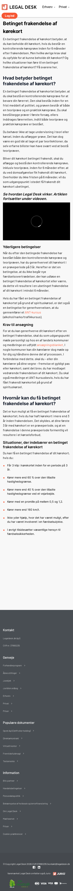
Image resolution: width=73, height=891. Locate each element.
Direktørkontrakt (11, 738)
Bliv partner (8, 780)
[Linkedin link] (39, 867)
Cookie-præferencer (13, 833)
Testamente (9, 761)
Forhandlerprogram (12, 665)
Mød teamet (8, 818)
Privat (63, 7)
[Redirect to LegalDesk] (58, 873)
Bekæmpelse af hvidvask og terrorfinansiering (25, 803)
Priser (6, 711)
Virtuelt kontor (10, 746)
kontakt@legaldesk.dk (59, 864)
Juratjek (7, 680)
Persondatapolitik (11, 795)
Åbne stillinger (10, 673)
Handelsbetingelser (12, 788)
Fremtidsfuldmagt (12, 753)
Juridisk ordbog (10, 688)
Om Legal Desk (10, 811)
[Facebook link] (34, 867)
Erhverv (47, 7)
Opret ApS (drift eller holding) (17, 730)
